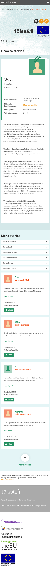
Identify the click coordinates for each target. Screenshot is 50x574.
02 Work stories (8, 3)
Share (10, 310)
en (36, 21)
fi (41, 21)
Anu (17, 277)
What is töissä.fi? (7, 9)
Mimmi (19, 412)
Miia (17, 322)
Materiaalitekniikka (30, 105)
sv (46, 21)
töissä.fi (23, 31)
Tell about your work (38, 9)
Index (16, 9)
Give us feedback (25, 9)
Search (4, 41)
